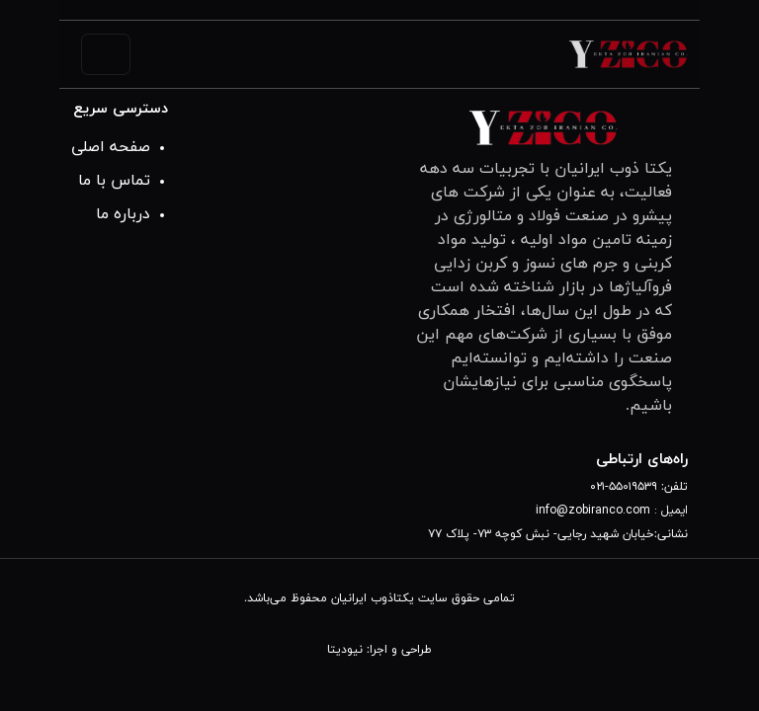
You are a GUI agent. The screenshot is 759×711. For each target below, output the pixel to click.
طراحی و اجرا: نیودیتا (379, 650)
